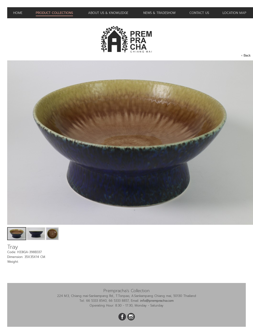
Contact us (199, 13)
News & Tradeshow (159, 13)
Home (17, 13)
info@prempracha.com (157, 300)
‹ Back (246, 55)
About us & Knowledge (108, 13)
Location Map (234, 13)
